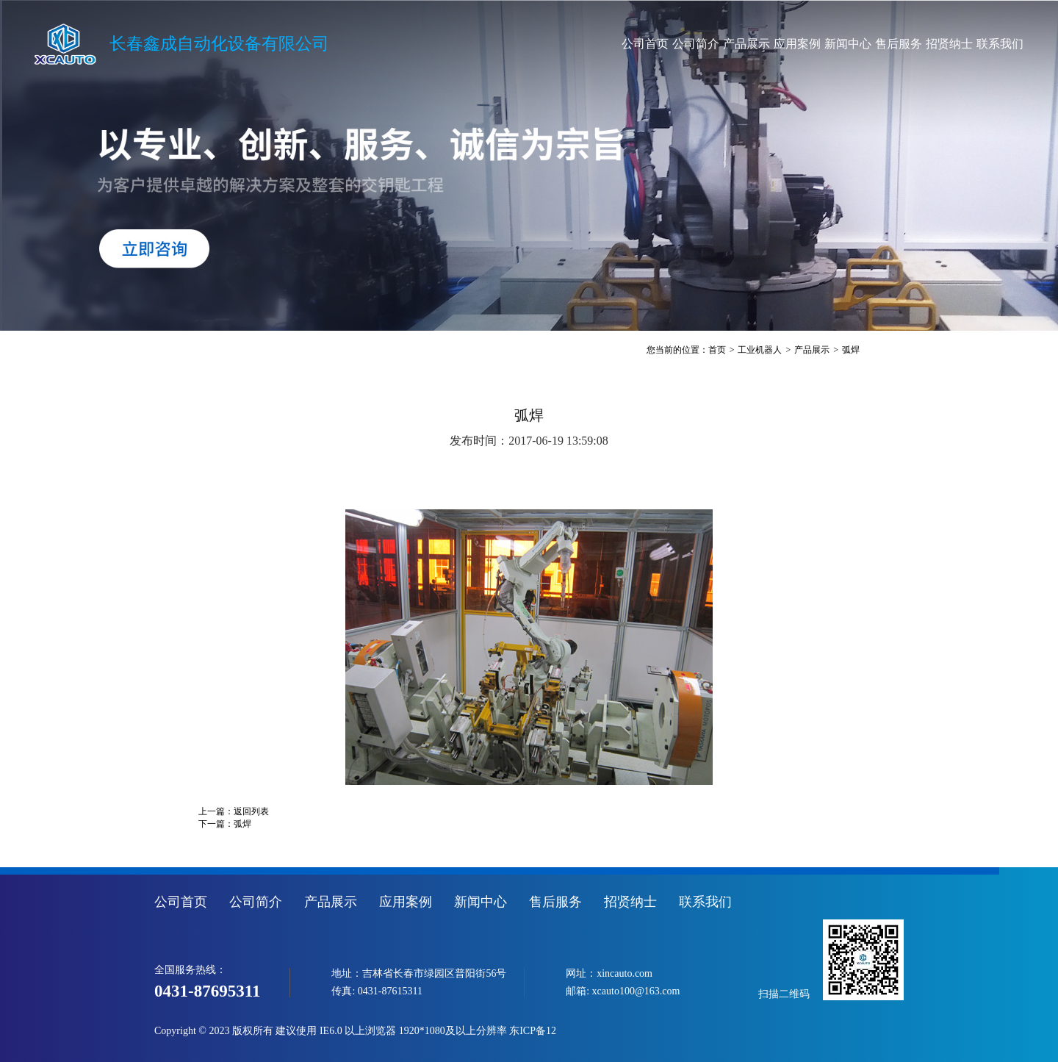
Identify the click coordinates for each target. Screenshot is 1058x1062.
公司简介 (612, 43)
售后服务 (866, 43)
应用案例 (739, 43)
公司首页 (548, 43)
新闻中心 (802, 43)
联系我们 (993, 43)
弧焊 (851, 350)
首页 (717, 350)
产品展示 (675, 43)
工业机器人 (760, 350)
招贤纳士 (929, 43)
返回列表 (251, 811)
